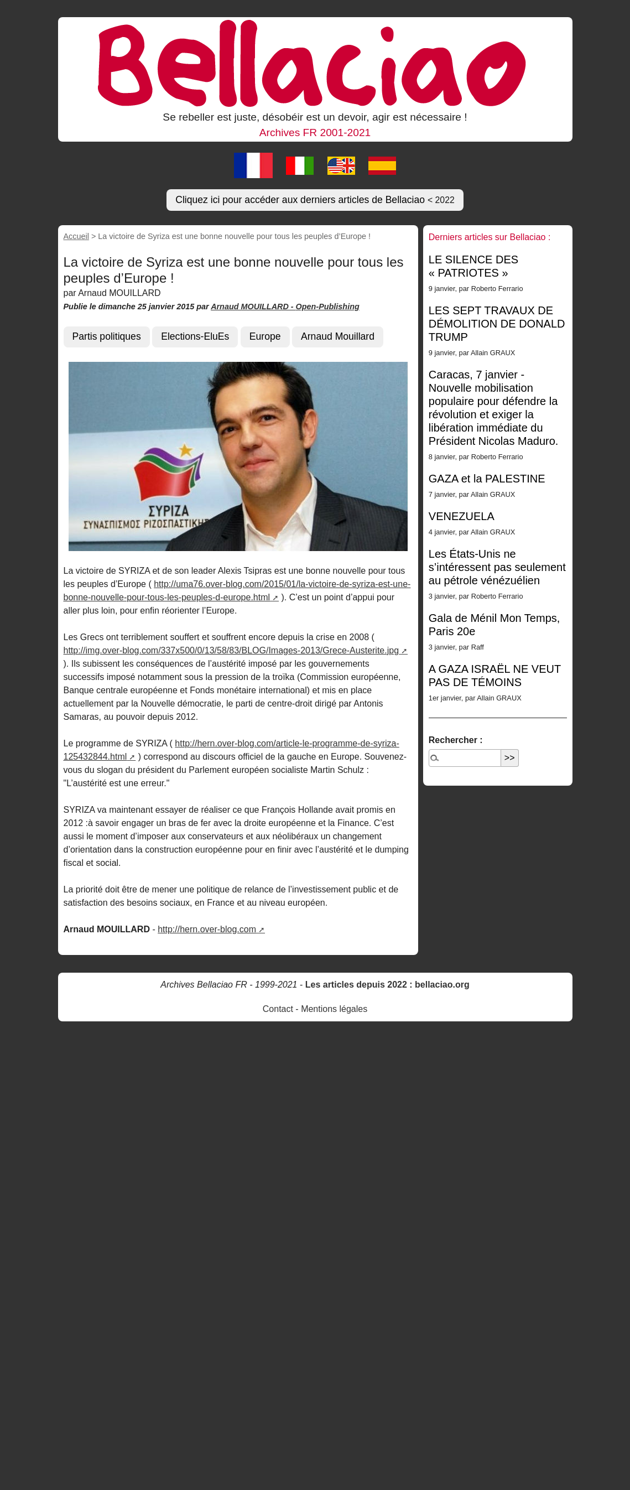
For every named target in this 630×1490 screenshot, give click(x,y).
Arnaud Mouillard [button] (337, 336)
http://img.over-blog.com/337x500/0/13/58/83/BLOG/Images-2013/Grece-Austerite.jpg (231, 650)
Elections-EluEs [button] (195, 336)
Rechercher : (456, 740)
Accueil (76, 236)
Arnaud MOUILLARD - (253, 306)
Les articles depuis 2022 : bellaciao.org (387, 984)
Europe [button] (265, 336)
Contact (278, 1009)
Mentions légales (334, 1009)
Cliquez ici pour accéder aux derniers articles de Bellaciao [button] (315, 199)
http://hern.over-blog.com (207, 929)
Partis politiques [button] (106, 336)
